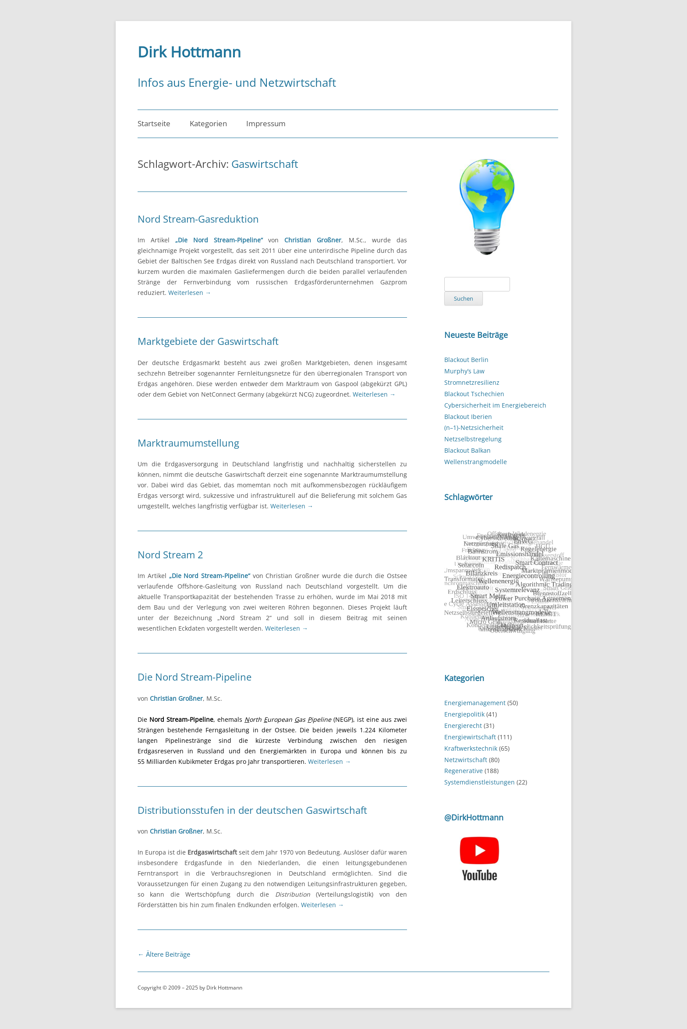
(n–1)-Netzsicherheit (473, 427)
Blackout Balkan (467, 450)
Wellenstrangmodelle (475, 462)
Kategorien (208, 123)
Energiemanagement (475, 703)
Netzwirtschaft (465, 760)
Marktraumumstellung (188, 442)
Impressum (266, 123)
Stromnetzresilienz (471, 382)
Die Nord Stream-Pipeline (194, 676)
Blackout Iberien (468, 416)
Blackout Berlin (466, 359)
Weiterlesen (189, 292)
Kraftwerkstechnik (470, 748)
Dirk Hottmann (189, 52)
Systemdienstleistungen (479, 782)
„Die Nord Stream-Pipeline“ (219, 240)
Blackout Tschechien (474, 394)
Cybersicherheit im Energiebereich (495, 405)
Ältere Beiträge (164, 954)
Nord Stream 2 (170, 554)
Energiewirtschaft (470, 737)
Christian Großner (312, 240)
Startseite (154, 123)
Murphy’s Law (464, 371)
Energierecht (463, 725)
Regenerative (463, 770)
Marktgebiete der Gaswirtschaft (208, 341)
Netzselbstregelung (473, 439)
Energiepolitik (464, 714)
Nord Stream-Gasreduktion (198, 218)
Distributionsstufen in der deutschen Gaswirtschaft (252, 809)
